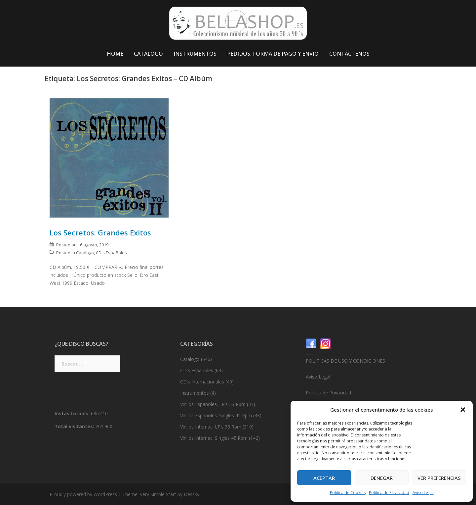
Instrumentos (194, 393)
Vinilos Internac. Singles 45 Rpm (214, 438)
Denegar (382, 478)
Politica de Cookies (348, 492)
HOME (115, 53)
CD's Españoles (111, 253)
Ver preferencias (439, 478)
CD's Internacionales (202, 382)
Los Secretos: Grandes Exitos (100, 232)
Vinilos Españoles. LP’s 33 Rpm (213, 404)
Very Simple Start (158, 494)
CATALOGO (148, 53)
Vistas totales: (73, 413)
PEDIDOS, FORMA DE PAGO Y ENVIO (273, 53)
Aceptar (324, 478)
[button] (462, 409)
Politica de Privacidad (389, 492)
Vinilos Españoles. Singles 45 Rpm (216, 415)
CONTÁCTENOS (349, 53)
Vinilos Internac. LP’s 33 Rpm (210, 427)
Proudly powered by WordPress (83, 494)
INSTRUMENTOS (195, 53)
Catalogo (85, 253)
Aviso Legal (423, 492)
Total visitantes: (75, 426)
